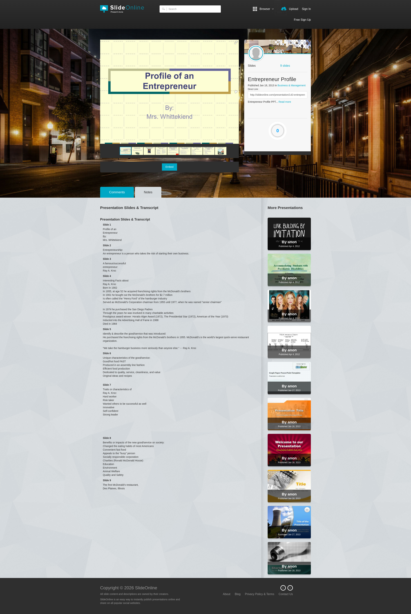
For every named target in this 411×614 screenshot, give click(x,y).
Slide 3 (107, 258)
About (226, 594)
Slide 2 (107, 245)
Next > (280, 12)
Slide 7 (107, 384)
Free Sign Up (302, 19)
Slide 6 (107, 353)
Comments (117, 192)
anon (278, 50)
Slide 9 (107, 480)
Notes (148, 192)
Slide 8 (107, 438)
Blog (238, 594)
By (285, 242)
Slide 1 (107, 224)
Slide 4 (107, 276)
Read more (284, 101)
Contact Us (286, 594)
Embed (169, 166)
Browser (263, 9)
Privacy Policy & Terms (259, 594)
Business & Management (292, 85)
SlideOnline (124, 9)
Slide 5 (107, 329)
